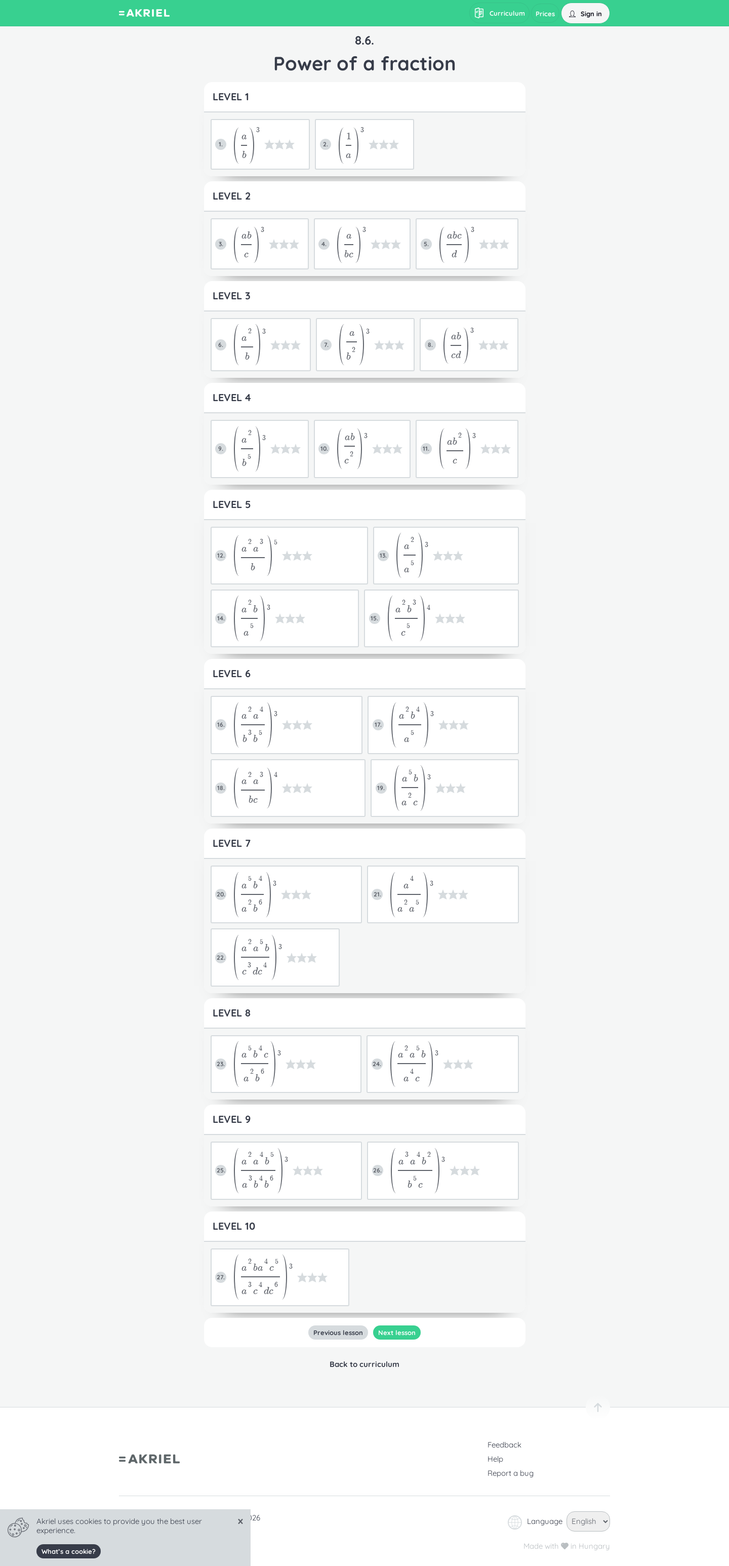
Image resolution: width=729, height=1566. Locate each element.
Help (495, 1459)
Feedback (504, 1445)
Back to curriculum (364, 1364)
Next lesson (397, 1332)
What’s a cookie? (69, 1551)
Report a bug (511, 1473)
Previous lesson (338, 1332)
